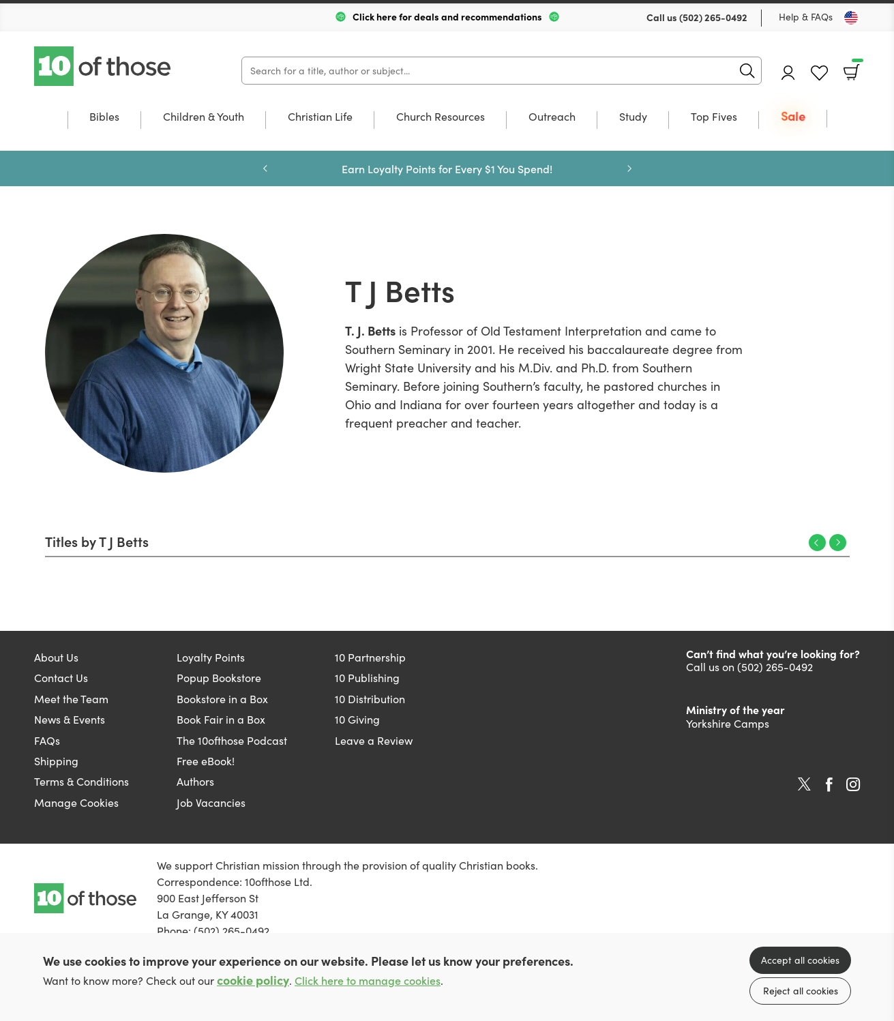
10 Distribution (370, 699)
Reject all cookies (800, 990)
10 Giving (357, 719)
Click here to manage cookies (368, 980)
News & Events (69, 719)
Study (633, 117)
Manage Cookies (76, 802)
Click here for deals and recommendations (447, 16)
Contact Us (61, 677)
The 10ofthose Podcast (232, 740)
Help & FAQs (806, 16)
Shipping (56, 761)
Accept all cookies (800, 959)
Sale (793, 117)
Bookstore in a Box (222, 699)
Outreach (552, 117)
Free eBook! (206, 761)
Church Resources (440, 117)
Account (788, 72)
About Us (56, 657)
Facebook (829, 785)
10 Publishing (367, 677)
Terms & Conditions (81, 781)
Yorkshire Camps (727, 723)
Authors (195, 781)
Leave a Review (374, 740)
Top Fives (714, 117)
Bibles (104, 117)
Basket (856, 67)
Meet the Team (71, 699)
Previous (265, 168)
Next (629, 168)
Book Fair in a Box (221, 719)
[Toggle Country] (851, 18)
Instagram (853, 784)
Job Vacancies (211, 802)
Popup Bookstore (219, 677)
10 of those (103, 66)
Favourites (819, 73)
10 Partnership (370, 657)
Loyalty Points (211, 657)
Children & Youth (203, 117)
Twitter (804, 784)
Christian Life (320, 117)
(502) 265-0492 (713, 17)
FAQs (47, 740)
